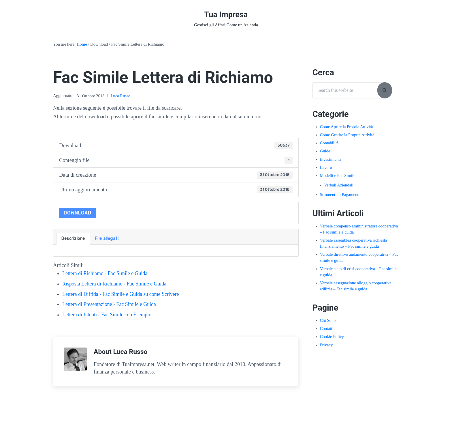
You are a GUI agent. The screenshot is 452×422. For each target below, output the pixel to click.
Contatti (327, 331)
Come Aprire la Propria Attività (346, 129)
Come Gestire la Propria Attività (347, 137)
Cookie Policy (332, 339)
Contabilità (329, 145)
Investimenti (330, 162)
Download (77, 215)
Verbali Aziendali (338, 187)
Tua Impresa (226, 15)
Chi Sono (328, 323)
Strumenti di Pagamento (340, 197)
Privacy (326, 347)
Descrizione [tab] (73, 241)
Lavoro (326, 170)
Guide (325, 154)
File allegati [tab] (107, 241)
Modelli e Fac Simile (337, 178)
